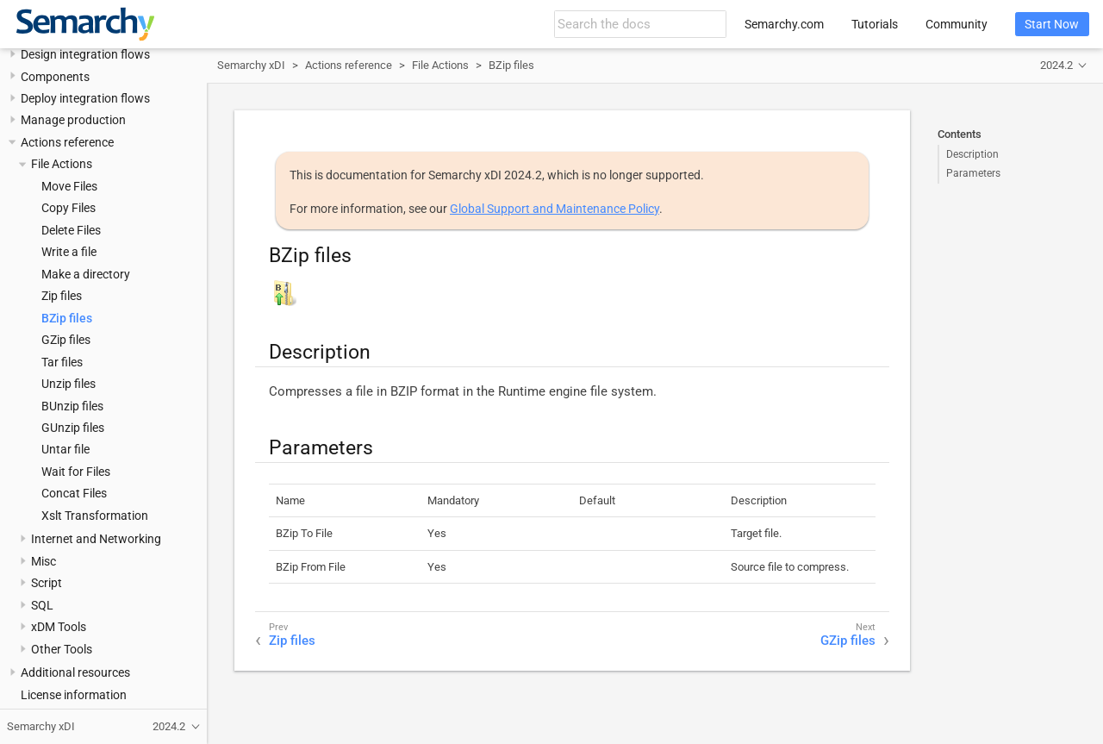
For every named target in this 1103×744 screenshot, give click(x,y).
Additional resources (75, 672)
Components (55, 77)
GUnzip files (72, 428)
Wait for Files (75, 471)
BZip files (66, 318)
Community (956, 24)
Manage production (73, 120)
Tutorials (874, 24)
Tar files (62, 362)
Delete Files (71, 230)
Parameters (973, 173)
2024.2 (1056, 65)
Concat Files (74, 493)
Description (972, 154)
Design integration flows (85, 54)
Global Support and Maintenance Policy (554, 209)
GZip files (65, 340)
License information (74, 695)
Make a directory (85, 274)
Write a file (69, 252)
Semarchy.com (784, 24)
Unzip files (68, 384)
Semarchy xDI (251, 65)
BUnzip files (72, 406)
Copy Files (68, 208)
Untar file (65, 449)
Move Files (69, 186)
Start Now (1052, 24)
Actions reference (67, 142)
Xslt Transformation (94, 515)
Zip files (61, 296)
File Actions (61, 164)
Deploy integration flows (85, 98)
